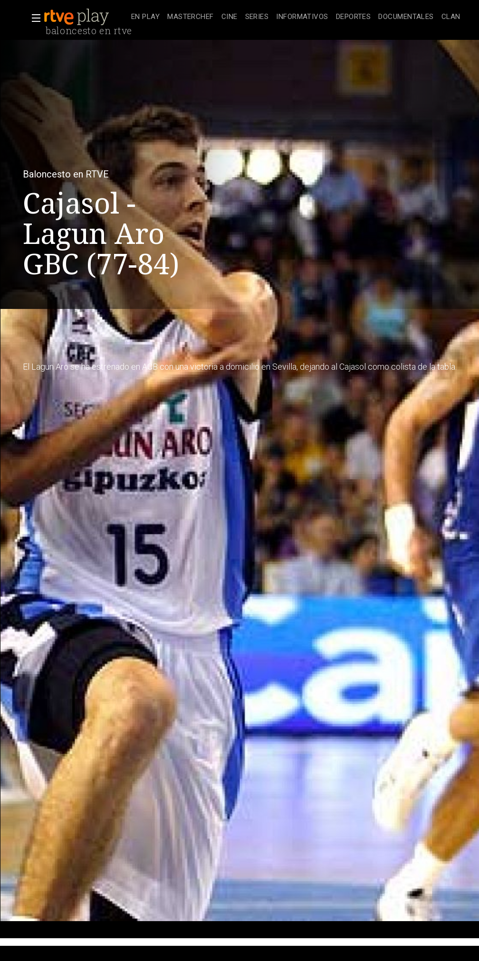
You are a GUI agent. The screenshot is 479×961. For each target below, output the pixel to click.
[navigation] (295, 17)
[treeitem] (145, 17)
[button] (33, 18)
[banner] (85, 17)
